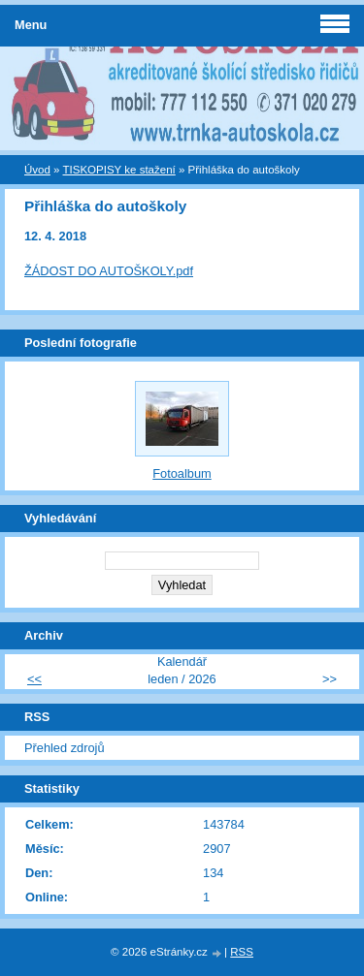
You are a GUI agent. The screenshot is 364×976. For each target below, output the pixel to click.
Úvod (37, 169)
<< (34, 679)
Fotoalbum (181, 473)
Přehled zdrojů (64, 747)
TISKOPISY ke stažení (119, 169)
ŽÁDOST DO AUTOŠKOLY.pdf (108, 271)
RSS (241, 952)
